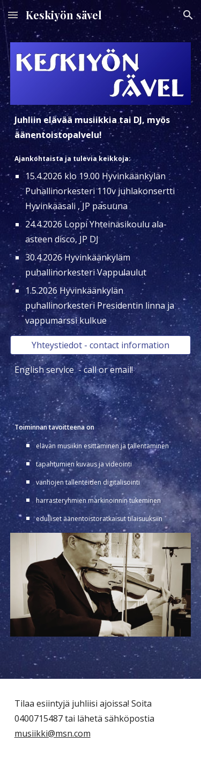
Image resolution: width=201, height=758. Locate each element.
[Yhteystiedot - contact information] (101, 345)
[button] (13, 14)
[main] (100, 220)
